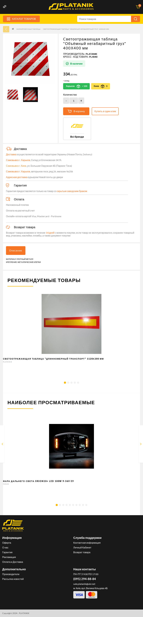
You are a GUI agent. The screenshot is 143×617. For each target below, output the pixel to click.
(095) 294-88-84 (84, 579)
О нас (5, 547)
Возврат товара (81, 552)
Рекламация (9, 557)
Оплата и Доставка (12, 561)
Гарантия (7, 552)
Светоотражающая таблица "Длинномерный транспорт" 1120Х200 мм (53, 358)
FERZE (6, 484)
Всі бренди (77, 136)
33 (6, 29)
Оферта (6, 542)
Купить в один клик (105, 111)
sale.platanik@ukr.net (84, 583)
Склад (66, 81)
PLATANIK (91, 53)
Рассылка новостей (13, 578)
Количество (70, 94)
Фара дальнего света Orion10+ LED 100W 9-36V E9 (38, 481)
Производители (10, 574)
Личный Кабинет (82, 547)
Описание (15, 250)
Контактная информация (87, 542)
